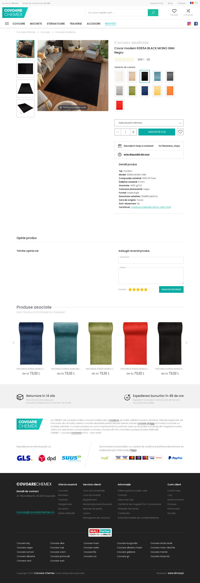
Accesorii (93, 23)
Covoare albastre (26, 556)
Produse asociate (34, 307)
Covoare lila (89, 551)
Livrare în (10, 3)
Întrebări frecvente (128, 508)
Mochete (36, 23)
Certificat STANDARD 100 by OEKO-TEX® (151, 207)
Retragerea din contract (96, 517)
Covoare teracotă (159, 556)
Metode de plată (92, 508)
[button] (149, 122)
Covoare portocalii (59, 556)
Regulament (90, 499)
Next (22, 121)
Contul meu (155, 15)
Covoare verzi (24, 560)
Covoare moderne (65, 32)
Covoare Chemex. (44, 573)
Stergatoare (56, 23)
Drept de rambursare (36, 3)
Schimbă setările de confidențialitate (138, 517)
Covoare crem (57, 551)
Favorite (170, 15)
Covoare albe (57, 543)
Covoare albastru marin (129, 547)
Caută (137, 12)
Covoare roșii (57, 547)
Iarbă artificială (66, 513)
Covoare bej (23, 543)
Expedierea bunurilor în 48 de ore (157, 396)
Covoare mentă (158, 551)
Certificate (124, 513)
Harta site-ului (125, 499)
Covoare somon (25, 551)
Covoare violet (91, 547)
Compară (183, 15)
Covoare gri (123, 556)
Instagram (189, 23)
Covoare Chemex (15, 12)
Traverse (76, 23)
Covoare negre (24, 547)
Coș (196, 15)
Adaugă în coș (157, 131)
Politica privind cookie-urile (132, 490)
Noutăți (110, 23)
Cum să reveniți (91, 495)
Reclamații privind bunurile (97, 504)
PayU (133, 450)
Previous (28, 121)
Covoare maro (91, 543)
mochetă (76, 432)
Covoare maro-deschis (162, 547)
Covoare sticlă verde (161, 543)
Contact (181, 3)
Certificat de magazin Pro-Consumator (139, 504)
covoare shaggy (146, 423)
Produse (172, 504)
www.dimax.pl (176, 573)
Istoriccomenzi (175, 499)
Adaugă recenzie (171, 289)
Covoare (18, 23)
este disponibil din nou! (136, 154)
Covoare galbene (126, 551)
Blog (170, 3)
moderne (114, 420)
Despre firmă (156, 3)
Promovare (173, 508)
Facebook (196, 23)
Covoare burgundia (127, 543)
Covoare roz (89, 556)
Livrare (86, 513)
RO (196, 2)
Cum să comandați (94, 490)
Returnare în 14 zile (41, 396)
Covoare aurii (57, 560)
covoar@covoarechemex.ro (35, 512)
